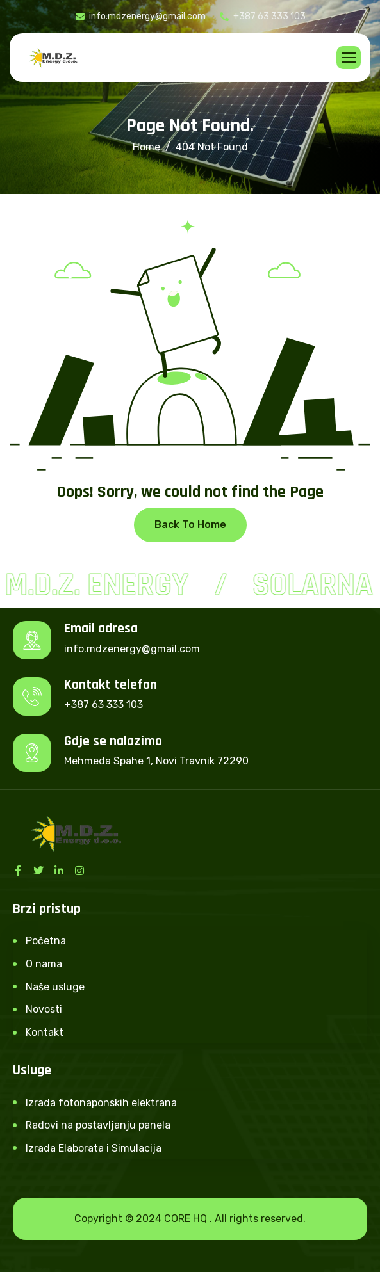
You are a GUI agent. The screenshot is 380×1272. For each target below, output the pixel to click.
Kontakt (44, 1032)
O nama (44, 964)
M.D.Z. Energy (98, 585)
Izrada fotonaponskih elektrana (101, 1103)
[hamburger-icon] (348, 57)
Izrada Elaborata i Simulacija (93, 1148)
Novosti (44, 1009)
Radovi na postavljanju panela (98, 1125)
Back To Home (190, 525)
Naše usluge (55, 987)
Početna (46, 941)
